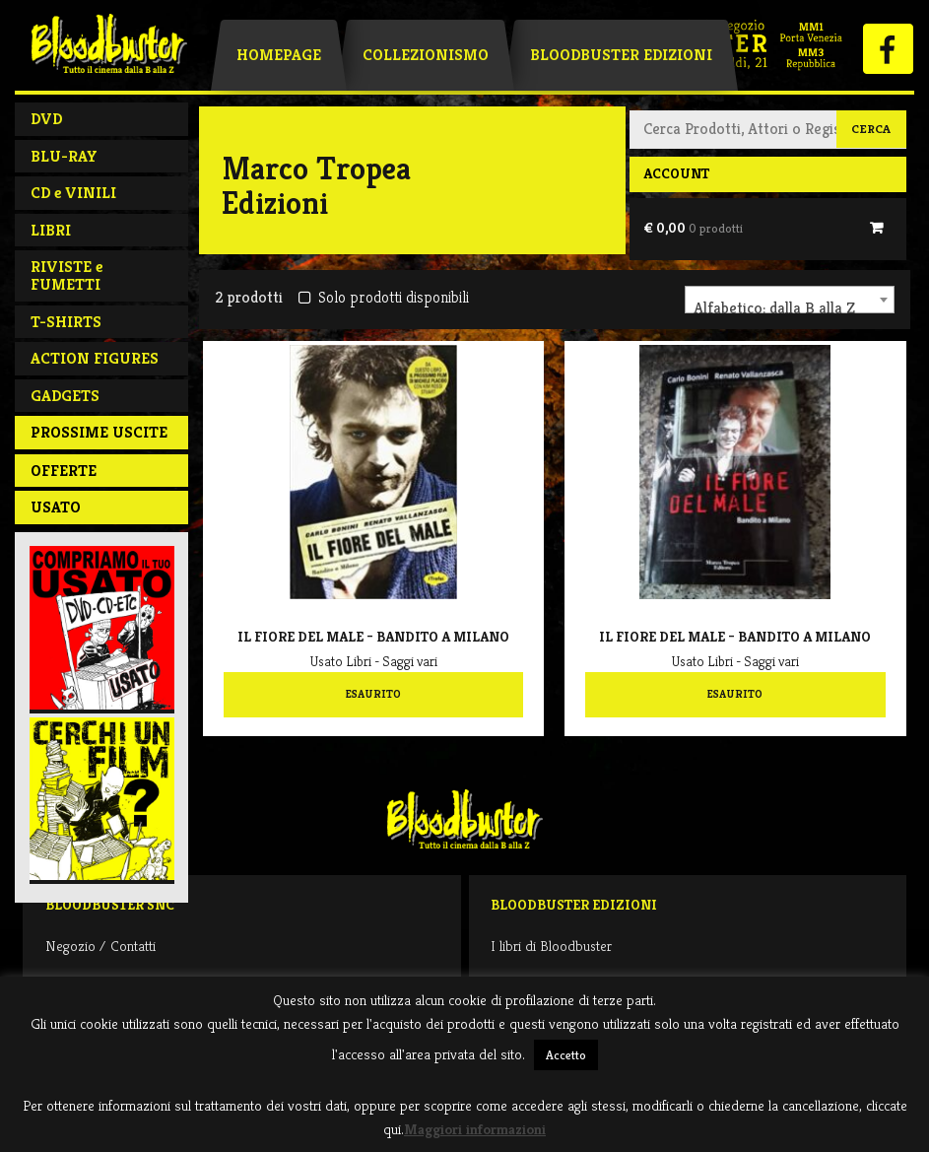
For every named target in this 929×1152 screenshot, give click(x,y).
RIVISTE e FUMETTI (66, 275)
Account (676, 173)
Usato (56, 507)
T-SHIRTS (66, 321)
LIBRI (51, 230)
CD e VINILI (73, 192)
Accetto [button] (566, 1055)
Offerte (64, 470)
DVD (46, 118)
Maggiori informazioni (475, 1128)
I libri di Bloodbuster (551, 945)
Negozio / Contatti (100, 945)
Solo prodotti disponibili (384, 297)
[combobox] (790, 299)
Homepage (278, 54)
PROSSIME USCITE (99, 432)
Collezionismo (426, 54)
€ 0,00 (693, 228)
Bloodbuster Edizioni (621, 54)
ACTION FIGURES (95, 358)
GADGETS (65, 395)
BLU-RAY (64, 156)
